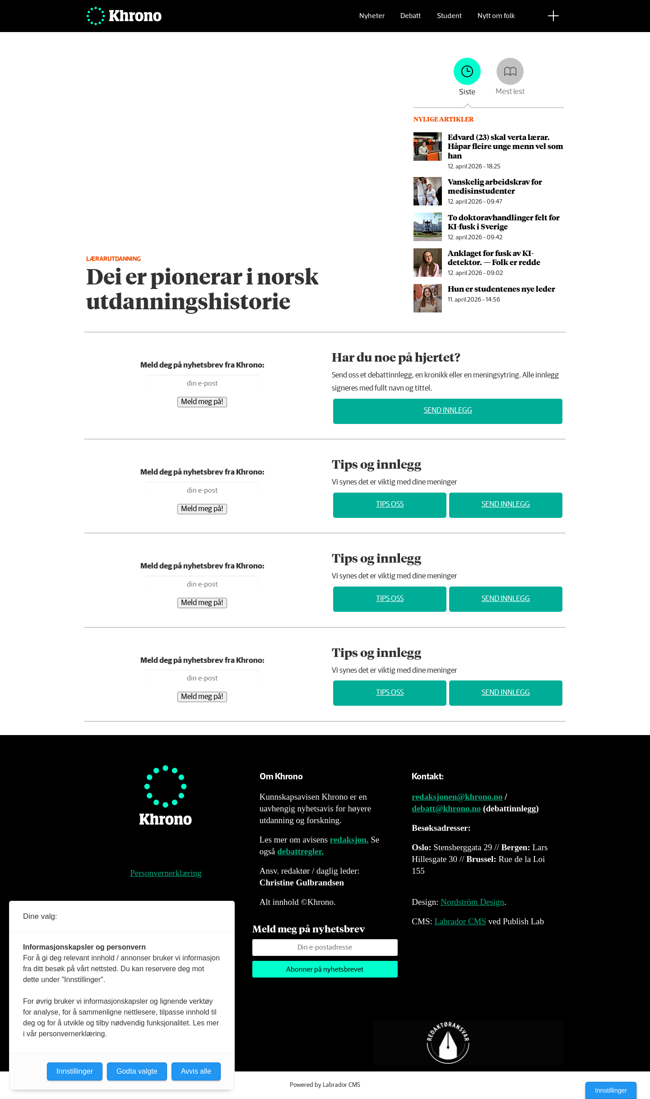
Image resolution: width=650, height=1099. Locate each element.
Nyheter (372, 20)
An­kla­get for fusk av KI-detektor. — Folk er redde (494, 257)
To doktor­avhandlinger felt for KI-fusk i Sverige (504, 222)
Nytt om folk (496, 20)
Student (449, 20)
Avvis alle (196, 1071)
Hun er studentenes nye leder (501, 288)
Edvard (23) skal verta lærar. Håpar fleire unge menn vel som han (505, 146)
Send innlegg (448, 410)
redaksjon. (349, 839)
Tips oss (390, 504)
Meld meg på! (202, 402)
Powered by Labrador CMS (325, 1085)
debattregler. (300, 851)
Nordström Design (472, 902)
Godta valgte (137, 1071)
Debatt (410, 20)
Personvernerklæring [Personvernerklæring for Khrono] (165, 873)
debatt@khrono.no (446, 808)
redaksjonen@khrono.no (457, 796)
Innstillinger (611, 1090)
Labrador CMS (460, 921)
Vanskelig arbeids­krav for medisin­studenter (495, 186)
